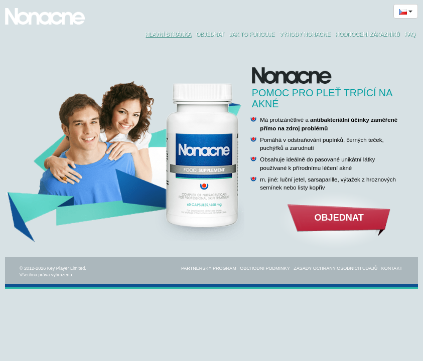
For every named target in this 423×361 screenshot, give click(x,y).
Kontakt (391, 268)
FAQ (410, 34)
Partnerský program (208, 268)
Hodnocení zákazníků (368, 34)
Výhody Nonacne (304, 34)
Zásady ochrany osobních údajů (335, 268)
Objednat (210, 34)
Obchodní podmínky (265, 268)
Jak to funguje (251, 34)
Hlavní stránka (168, 34)
